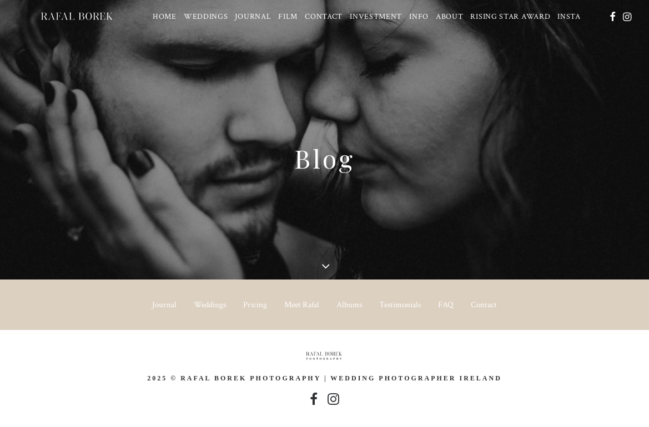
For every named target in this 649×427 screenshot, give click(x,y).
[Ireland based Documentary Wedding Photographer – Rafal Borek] (69, 19)
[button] (612, 19)
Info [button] (416, 19)
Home (162, 19)
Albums (349, 304)
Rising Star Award (507, 19)
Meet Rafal (301, 304)
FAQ (446, 304)
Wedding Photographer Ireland (415, 378)
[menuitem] (162, 19)
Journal (250, 19)
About (446, 19)
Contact (321, 19)
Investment (373, 19)
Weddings (202, 19)
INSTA (566, 19)
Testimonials (400, 304)
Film (285, 19)
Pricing (255, 304)
